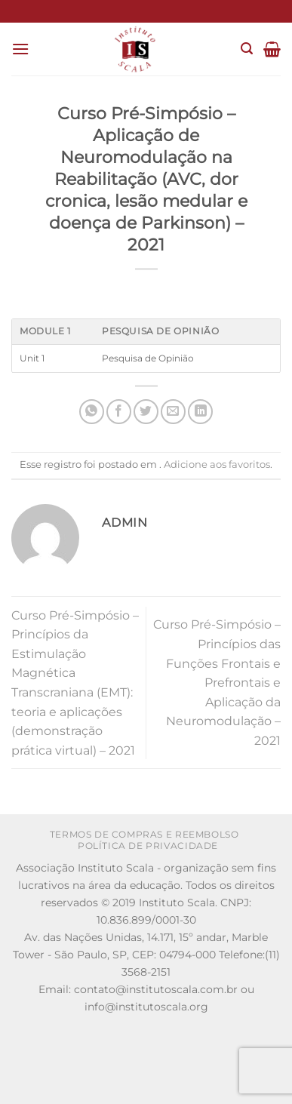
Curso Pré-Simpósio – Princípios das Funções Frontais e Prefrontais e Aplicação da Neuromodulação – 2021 (217, 682)
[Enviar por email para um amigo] (173, 411)
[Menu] (20, 48)
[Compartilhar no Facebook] (118, 411)
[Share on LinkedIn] (200, 411)
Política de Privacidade (148, 845)
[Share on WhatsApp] (91, 411)
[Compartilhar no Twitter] (146, 411)
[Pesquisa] (247, 48)
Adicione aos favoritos (217, 464)
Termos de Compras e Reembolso (144, 834)
